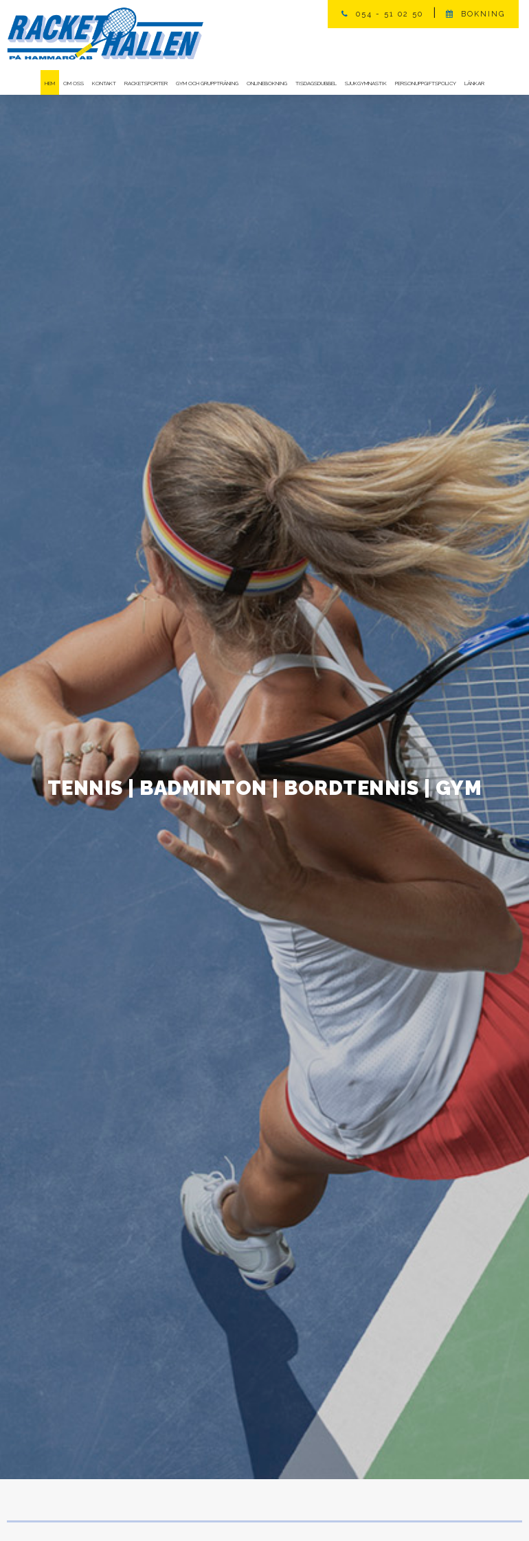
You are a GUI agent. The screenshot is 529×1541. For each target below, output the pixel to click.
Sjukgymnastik (366, 83)
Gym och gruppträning (207, 83)
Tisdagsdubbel (316, 83)
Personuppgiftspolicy (425, 83)
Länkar (474, 83)
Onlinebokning (267, 83)
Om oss (73, 83)
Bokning (483, 14)
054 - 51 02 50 (389, 14)
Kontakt (104, 83)
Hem (50, 83)
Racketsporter (146, 83)
